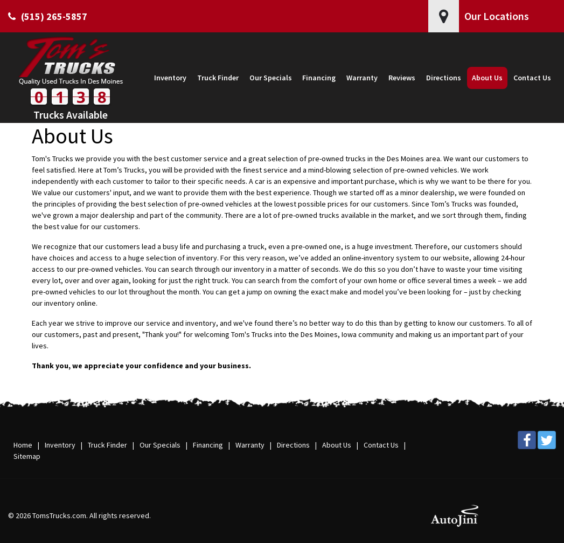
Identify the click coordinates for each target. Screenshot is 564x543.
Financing (208, 445)
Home (22, 445)
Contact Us (381, 445)
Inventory (60, 445)
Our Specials (160, 445)
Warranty (249, 445)
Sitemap (26, 456)
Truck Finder (107, 445)
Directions (293, 445)
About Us (336, 445)
